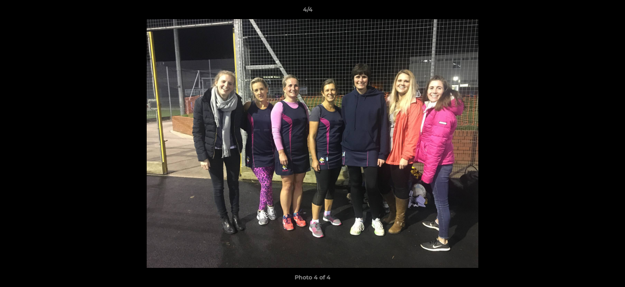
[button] (591, 11)
